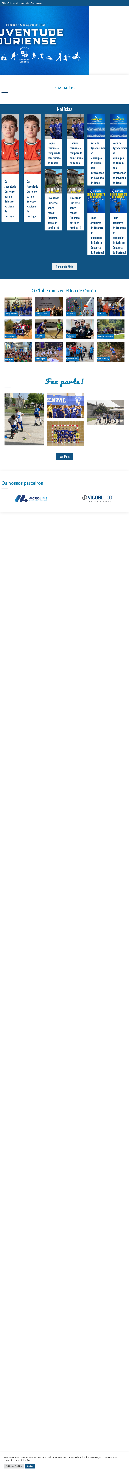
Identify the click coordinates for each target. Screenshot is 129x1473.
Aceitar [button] (30, 1466)
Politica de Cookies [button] (14, 1466)
